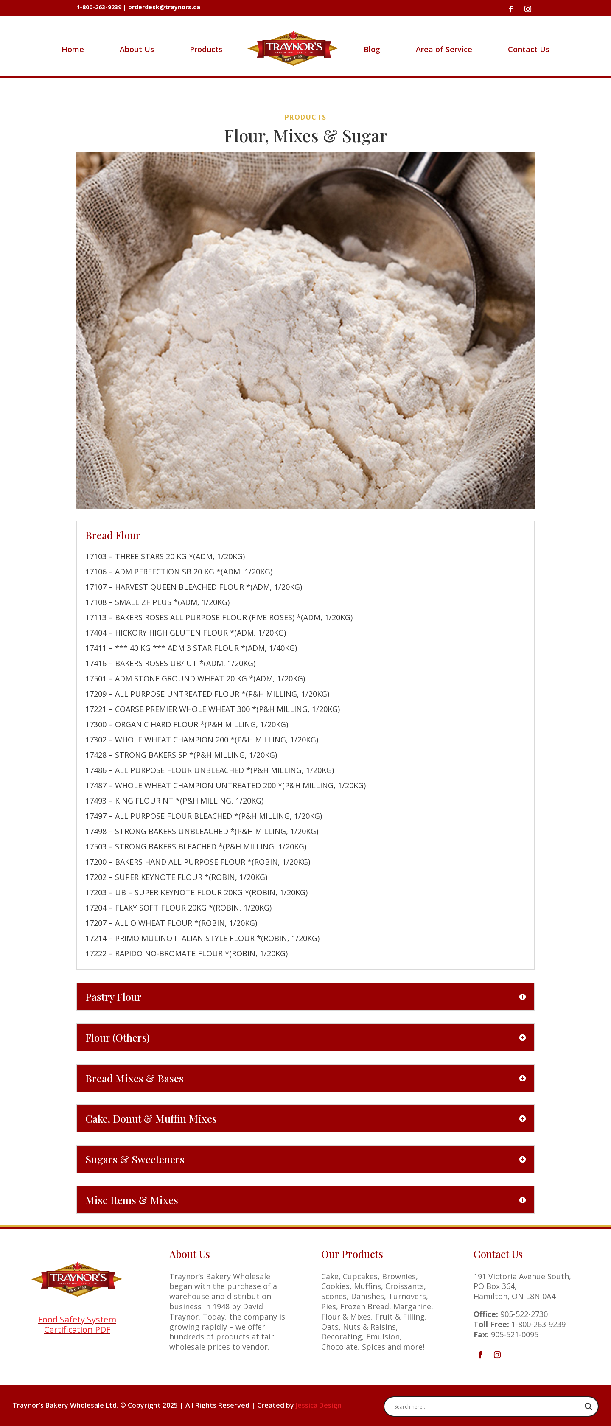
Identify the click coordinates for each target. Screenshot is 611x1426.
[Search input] (487, 1406)
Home (73, 49)
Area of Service (444, 49)
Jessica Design (319, 1405)
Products (206, 49)
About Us (137, 49)
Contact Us (528, 49)
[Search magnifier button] (588, 1406)
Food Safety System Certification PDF (77, 1324)
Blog (372, 49)
